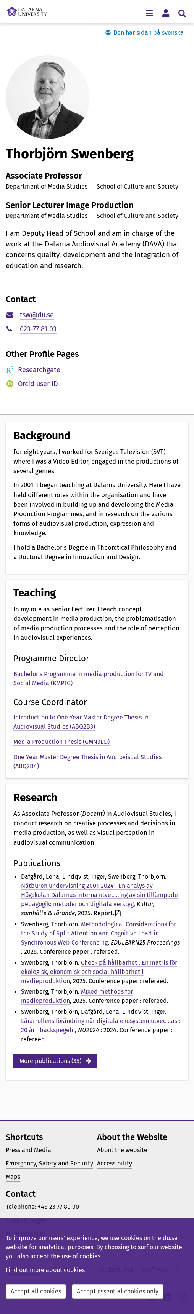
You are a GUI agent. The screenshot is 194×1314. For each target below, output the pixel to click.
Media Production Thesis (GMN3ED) (61, 741)
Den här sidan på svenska (148, 32)
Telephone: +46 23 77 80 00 (42, 1206)
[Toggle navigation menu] (149, 12)
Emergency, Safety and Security (49, 1163)
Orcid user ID (38, 384)
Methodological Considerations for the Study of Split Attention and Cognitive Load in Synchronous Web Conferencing (98, 933)
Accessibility (114, 1163)
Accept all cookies (36, 1291)
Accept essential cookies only (117, 1291)
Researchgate (39, 370)
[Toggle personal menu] (165, 12)
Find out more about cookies (45, 1270)
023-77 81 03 (38, 329)
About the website (122, 1150)
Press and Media (28, 1150)
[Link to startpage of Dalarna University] (27, 9)
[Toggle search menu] (182, 12)
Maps (13, 1176)
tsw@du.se (37, 315)
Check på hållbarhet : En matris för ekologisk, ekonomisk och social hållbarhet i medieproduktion (99, 972)
